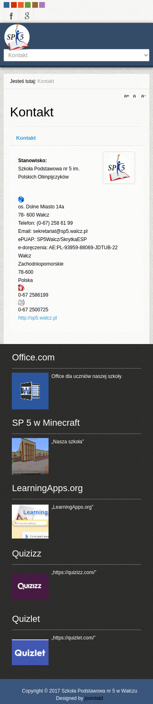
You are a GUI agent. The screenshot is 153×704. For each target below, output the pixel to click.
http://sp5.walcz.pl (37, 318)
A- (142, 96)
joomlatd (93, 698)
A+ (127, 96)
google (26, 15)
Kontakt (25, 138)
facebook (11, 15)
